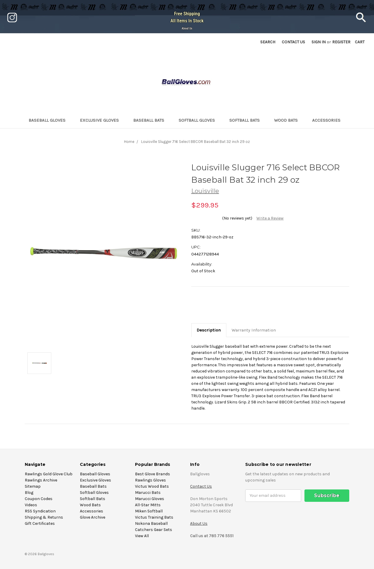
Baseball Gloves (49, 120)
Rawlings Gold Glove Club (49, 473)
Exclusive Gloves (102, 120)
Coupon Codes (38, 498)
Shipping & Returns (44, 517)
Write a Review (270, 218)
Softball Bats (247, 120)
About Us (187, 28)
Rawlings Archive (41, 480)
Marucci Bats (148, 492)
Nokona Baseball (151, 523)
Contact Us (201, 486)
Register (341, 41)
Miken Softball (149, 511)
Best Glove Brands (152, 473)
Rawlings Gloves (150, 480)
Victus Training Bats (154, 517)
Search (267, 41)
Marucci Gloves (149, 498)
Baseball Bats (151, 120)
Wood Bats (288, 120)
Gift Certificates (40, 523)
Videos (31, 504)
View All (142, 535)
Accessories (328, 120)
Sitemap (33, 486)
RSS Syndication (40, 511)
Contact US (293, 41)
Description (209, 330)
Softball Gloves (199, 120)
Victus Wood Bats (152, 486)
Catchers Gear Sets (153, 529)
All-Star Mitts (148, 504)
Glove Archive (92, 517)
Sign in (319, 41)
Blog (29, 492)
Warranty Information (254, 330)
